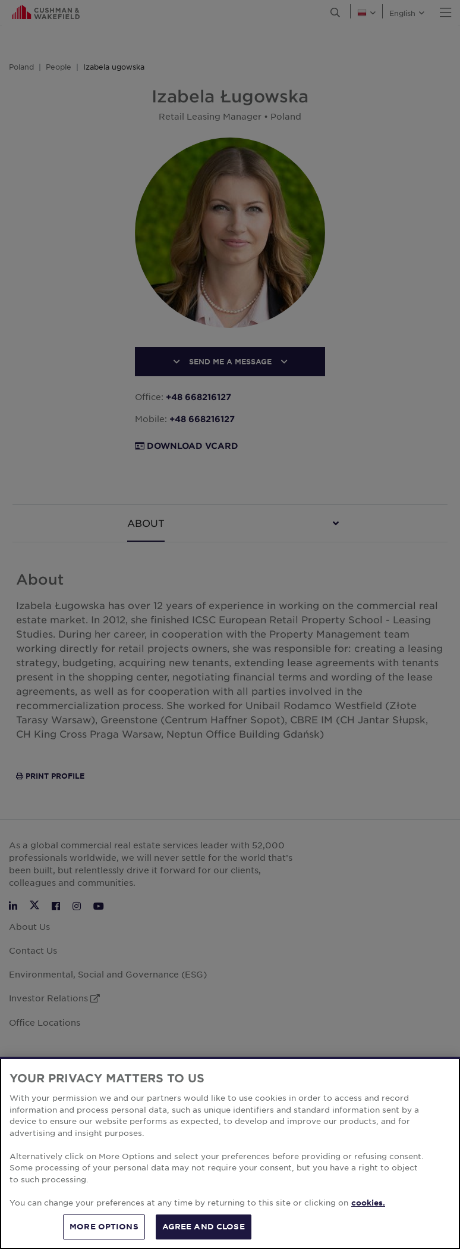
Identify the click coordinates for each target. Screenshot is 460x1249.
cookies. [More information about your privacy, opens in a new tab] (368, 1202)
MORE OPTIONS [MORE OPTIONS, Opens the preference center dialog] (104, 1226)
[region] (230, 1153)
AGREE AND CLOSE (203, 1226)
